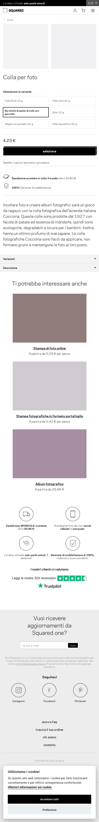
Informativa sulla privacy (49, 760)
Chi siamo (49, 737)
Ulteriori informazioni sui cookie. (30, 787)
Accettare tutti (49, 799)
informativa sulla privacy (31, 663)
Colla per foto (20, 77)
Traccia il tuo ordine (49, 729)
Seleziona (49, 151)
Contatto (49, 744)
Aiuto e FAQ (49, 721)
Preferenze (49, 809)
